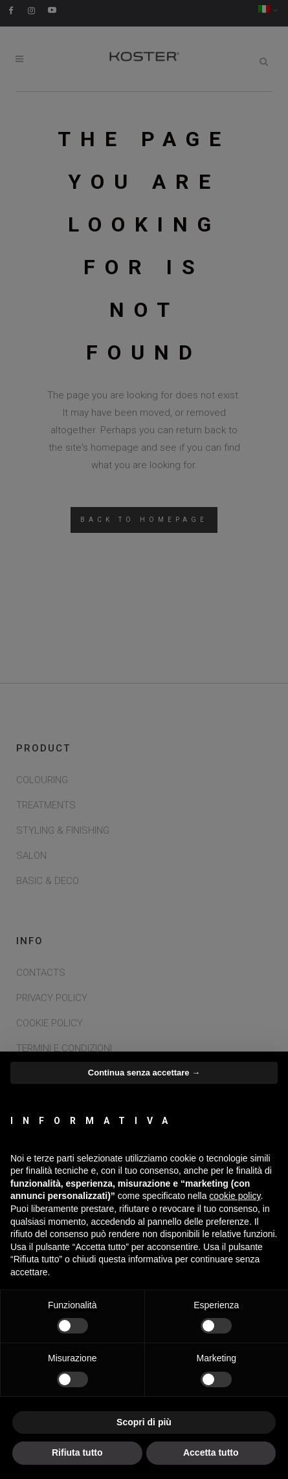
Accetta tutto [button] (211, 1452)
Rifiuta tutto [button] (77, 1452)
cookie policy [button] (234, 1196)
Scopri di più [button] (144, 1422)
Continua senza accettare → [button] (144, 1072)
